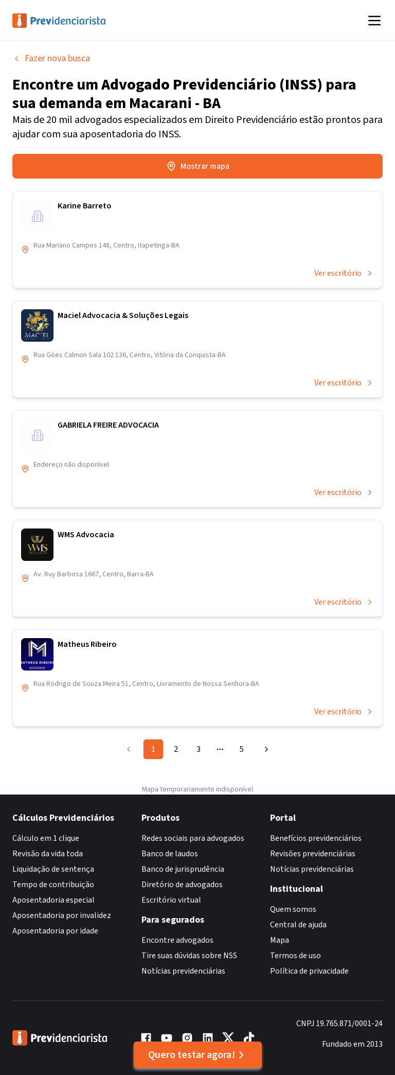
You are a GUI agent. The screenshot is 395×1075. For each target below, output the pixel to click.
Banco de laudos (169, 853)
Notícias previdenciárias (183, 971)
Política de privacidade (309, 971)
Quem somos (293, 909)
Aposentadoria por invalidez (61, 915)
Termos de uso (295, 955)
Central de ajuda (298, 924)
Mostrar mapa (197, 166)
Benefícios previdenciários (316, 838)
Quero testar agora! (197, 1055)
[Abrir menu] (374, 20)
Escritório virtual (171, 900)
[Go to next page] (265, 749)
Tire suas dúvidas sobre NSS (189, 955)
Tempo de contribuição (53, 884)
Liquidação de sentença (53, 869)
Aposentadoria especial (53, 900)
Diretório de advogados (182, 884)
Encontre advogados (177, 940)
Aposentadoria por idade (55, 931)
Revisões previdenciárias (312, 853)
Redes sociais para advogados (192, 838)
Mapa (279, 940)
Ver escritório (344, 273)
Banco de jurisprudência (182, 869)
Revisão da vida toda (47, 853)
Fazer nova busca (51, 58)
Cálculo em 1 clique (45, 838)
